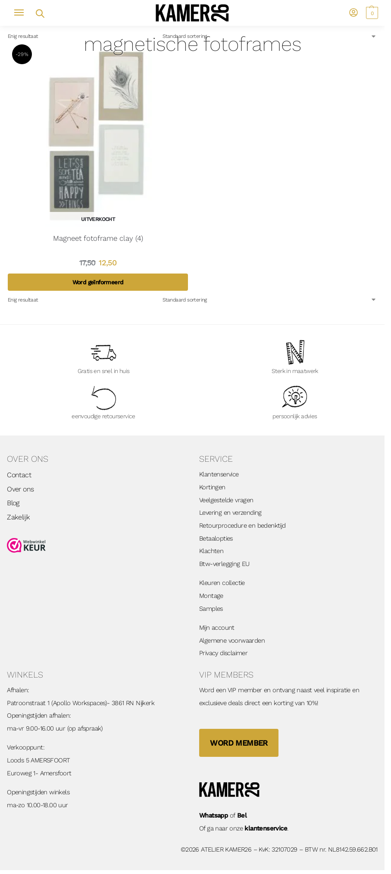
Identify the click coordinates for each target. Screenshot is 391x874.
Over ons (20, 489)
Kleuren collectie (222, 583)
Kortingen (212, 487)
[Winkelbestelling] (270, 36)
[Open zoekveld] (39, 12)
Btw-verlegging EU (224, 564)
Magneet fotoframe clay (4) (98, 238)
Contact (19, 475)
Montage (211, 596)
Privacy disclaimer (223, 653)
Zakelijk (18, 517)
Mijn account (217, 627)
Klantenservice (219, 474)
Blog (13, 503)
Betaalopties (216, 538)
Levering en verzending (230, 512)
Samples (211, 609)
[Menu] (22, 12)
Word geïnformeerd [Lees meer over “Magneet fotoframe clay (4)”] (98, 282)
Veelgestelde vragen (226, 500)
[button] (371, 13)
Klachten (211, 551)
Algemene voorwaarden (232, 640)
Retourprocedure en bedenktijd (242, 525)
